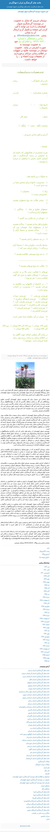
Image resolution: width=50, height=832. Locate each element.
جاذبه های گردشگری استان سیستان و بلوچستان (34, 707)
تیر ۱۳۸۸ (46, 594)
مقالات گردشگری (43, 761)
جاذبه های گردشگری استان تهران (38, 689)
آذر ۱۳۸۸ (46, 588)
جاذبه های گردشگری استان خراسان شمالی (35, 740)
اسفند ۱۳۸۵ (45, 655)
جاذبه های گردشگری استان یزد (39, 728)
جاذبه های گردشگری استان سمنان (38, 704)
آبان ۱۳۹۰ (46, 570)
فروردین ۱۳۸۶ (45, 652)
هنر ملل (46, 771)
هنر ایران (46, 767)
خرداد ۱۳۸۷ (45, 615)
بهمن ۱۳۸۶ (46, 627)
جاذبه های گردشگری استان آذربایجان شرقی (35, 673)
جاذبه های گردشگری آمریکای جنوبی (38, 810)
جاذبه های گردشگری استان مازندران (37, 737)
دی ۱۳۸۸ (46, 585)
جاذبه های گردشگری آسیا (41, 792)
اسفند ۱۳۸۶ (45, 624)
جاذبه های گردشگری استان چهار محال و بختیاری (34, 692)
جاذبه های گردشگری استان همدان (38, 725)
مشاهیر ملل (45, 789)
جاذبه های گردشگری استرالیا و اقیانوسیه (36, 801)
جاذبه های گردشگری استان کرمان (38, 731)
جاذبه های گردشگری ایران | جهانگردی (25, 3)
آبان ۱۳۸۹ (46, 576)
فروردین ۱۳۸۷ (45, 621)
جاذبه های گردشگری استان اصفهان (38, 682)
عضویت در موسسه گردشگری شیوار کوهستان (34, 780)
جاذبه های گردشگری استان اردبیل (38, 670)
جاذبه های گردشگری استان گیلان (39, 749)
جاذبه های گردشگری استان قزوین (38, 713)
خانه (48, 548)
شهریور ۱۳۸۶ (45, 637)
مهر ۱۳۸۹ (46, 579)
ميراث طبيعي (45, 816)
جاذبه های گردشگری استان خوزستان (37, 743)
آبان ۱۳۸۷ (46, 603)
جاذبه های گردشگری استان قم (39, 752)
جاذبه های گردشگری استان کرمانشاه (37, 758)
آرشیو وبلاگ (45, 554)
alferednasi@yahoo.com (28, 35)
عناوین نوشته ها (44, 557)
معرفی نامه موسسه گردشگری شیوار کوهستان (34, 783)
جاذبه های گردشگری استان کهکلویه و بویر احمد (34, 734)
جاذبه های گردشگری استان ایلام (39, 679)
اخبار (47, 819)
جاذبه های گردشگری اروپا (41, 795)
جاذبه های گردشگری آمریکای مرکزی (37, 807)
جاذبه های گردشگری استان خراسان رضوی (36, 698)
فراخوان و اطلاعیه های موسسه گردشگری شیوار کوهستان (31, 777)
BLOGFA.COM (25, 826)
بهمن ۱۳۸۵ (46, 658)
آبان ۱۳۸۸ (46, 591)
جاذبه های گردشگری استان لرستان (38, 746)
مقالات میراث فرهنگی (42, 764)
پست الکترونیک (44, 551)
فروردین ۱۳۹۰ (45, 573)
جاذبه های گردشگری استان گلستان (38, 716)
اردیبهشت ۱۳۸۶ (44, 649)
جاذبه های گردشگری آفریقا (40, 798)
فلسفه (47, 774)
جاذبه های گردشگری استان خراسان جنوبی (36, 695)
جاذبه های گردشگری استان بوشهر (38, 685)
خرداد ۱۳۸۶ (45, 646)
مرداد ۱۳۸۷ (46, 609)
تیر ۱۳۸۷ (46, 612)
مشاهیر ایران (45, 786)
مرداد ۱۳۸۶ (46, 640)
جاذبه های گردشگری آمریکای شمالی (37, 804)
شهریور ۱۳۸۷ (45, 606)
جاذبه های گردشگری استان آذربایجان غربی (36, 676)
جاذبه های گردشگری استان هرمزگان (37, 722)
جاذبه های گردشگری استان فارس (38, 710)
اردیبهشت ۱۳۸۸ (44, 600)
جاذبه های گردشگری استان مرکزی (38, 719)
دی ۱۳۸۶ (46, 630)
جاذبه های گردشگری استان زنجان (38, 701)
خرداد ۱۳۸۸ (45, 597)
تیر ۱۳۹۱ (46, 567)
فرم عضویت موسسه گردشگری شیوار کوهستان (33, 11)
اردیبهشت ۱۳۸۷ (44, 618)
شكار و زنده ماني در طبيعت (40, 813)
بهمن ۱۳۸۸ (46, 582)
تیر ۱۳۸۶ (46, 643)
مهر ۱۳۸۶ (46, 633)
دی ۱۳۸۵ (46, 661)
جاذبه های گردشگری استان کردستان (37, 755)
